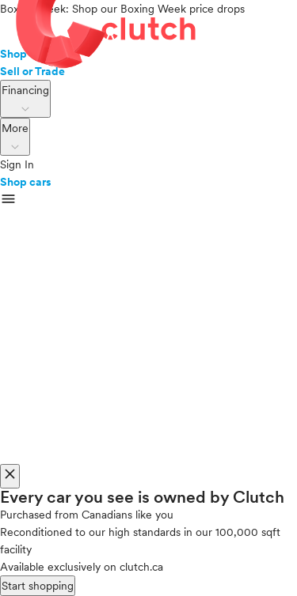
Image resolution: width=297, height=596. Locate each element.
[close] (10, 476)
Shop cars (25, 181)
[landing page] (148, 31)
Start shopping (38, 585)
